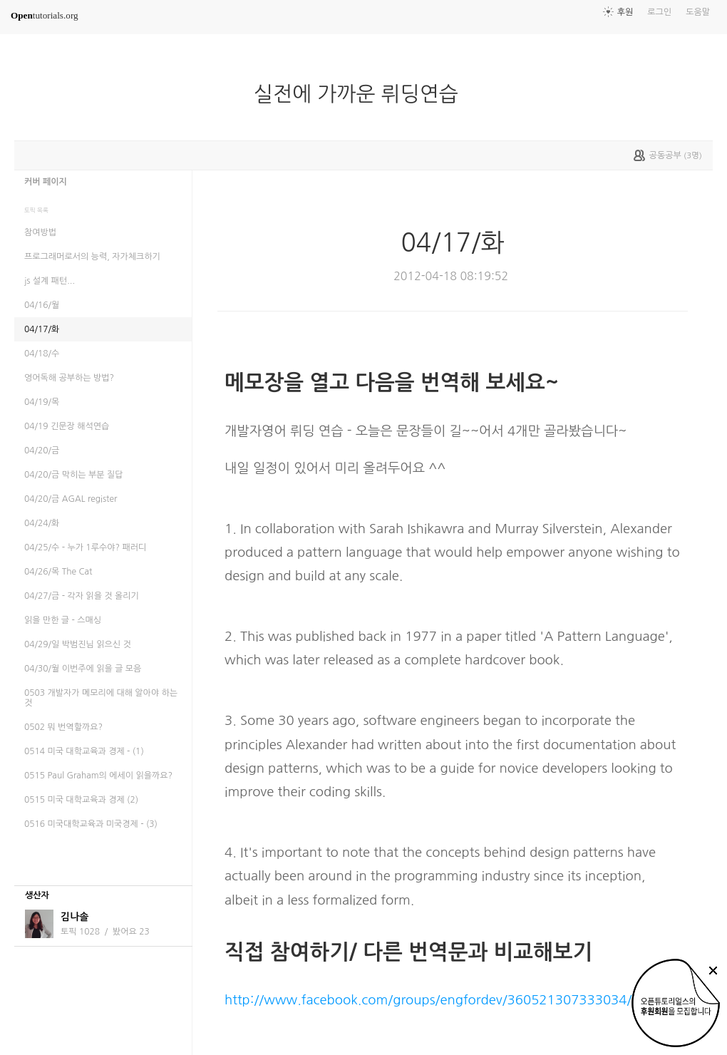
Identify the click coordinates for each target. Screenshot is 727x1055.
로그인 (659, 12)
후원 (625, 12)
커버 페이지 (45, 181)
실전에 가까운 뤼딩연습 (362, 94)
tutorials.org (44, 15)
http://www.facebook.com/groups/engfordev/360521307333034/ (428, 1000)
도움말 (698, 12)
